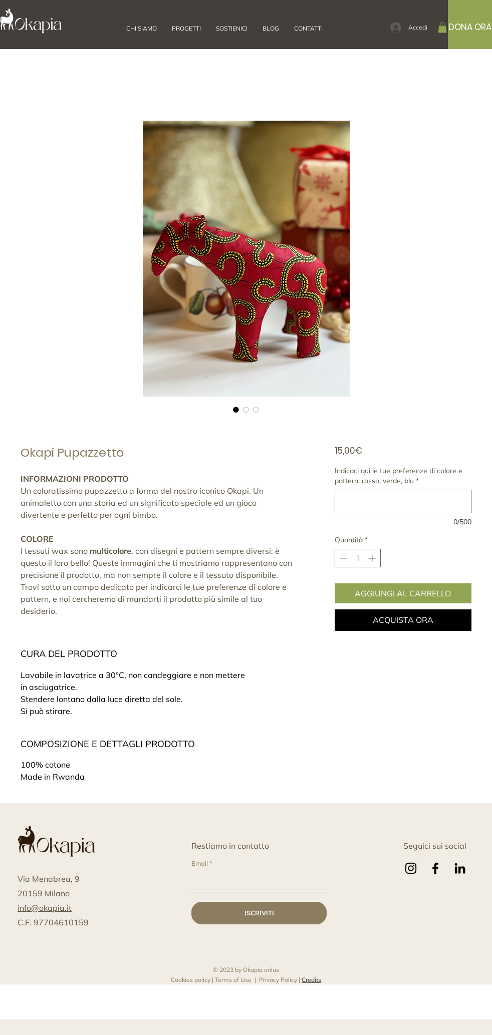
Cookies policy (190, 979)
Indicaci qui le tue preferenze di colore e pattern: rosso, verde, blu (398, 475)
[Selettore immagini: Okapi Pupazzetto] (236, 410)
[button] (271, 29)
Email (199, 863)
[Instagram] (410, 868)
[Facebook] (435, 868)
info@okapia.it (45, 908)
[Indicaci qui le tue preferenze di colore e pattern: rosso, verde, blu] (403, 501)
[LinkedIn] (459, 868)
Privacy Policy (278, 979)
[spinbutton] (358, 558)
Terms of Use (233, 979)
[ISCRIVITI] (259, 913)
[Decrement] (342, 558)
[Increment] (373, 558)
